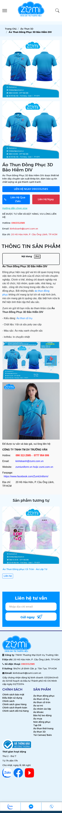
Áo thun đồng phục (44, 695)
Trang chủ (11, 28)
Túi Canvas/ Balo (42, 735)
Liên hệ (8, 576)
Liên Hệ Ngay (46, 199)
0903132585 (31, 189)
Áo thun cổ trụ (24, 318)
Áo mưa (37, 718)
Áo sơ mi (38, 705)
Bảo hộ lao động (42, 715)
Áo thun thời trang (43, 728)
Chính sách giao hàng (14, 704)
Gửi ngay (31, 617)
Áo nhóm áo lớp (42, 708)
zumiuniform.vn (23, 467)
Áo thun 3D (39, 731)
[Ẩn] (37, 256)
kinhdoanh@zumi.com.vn (24, 228)
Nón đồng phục (41, 722)
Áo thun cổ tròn (41, 702)
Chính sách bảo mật (13, 694)
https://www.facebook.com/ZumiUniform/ (26, 476)
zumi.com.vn (46, 467)
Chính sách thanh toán (14, 707)
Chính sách (8, 701)
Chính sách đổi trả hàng (15, 710)
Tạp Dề (37, 725)
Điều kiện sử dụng (12, 697)
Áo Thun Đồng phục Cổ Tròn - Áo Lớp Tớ (25, 569)
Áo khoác (38, 712)
